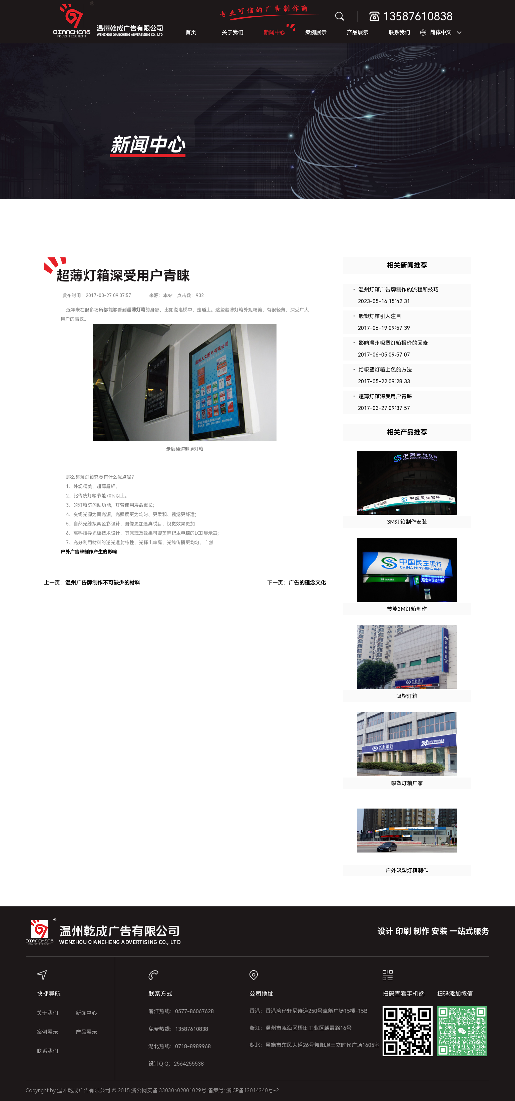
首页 (190, 32)
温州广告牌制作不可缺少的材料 (102, 583)
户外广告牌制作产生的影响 (89, 552)
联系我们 (399, 32)
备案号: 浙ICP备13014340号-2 (243, 1090)
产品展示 (357, 32)
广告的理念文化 (307, 583)
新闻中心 (274, 32)
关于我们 (232, 32)
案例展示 (316, 32)
